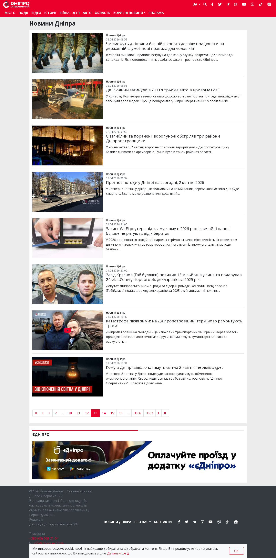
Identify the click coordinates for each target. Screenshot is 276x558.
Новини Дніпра (117, 522)
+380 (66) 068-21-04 (43, 538)
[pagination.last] (165, 413)
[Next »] (158, 413)
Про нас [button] (141, 522)
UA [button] (195, 4)
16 (120, 413)
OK (236, 551)
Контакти (163, 522)
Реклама (156, 13)
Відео (36, 13)
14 (104, 413)
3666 (137, 413)
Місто (10, 13)
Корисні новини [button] (128, 13)
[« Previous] (36, 413)
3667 (149, 413)
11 (78, 413)
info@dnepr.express (49, 543)
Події (23, 13)
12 (87, 413)
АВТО (87, 13)
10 (70, 413)
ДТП (76, 13)
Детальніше (116, 553)
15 (112, 413)
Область (102, 13)
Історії (50, 13)
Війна (64, 13)
